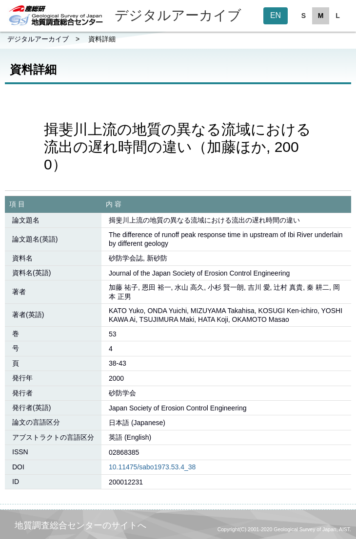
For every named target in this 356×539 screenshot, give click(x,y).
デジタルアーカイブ (38, 39)
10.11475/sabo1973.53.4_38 (152, 467)
